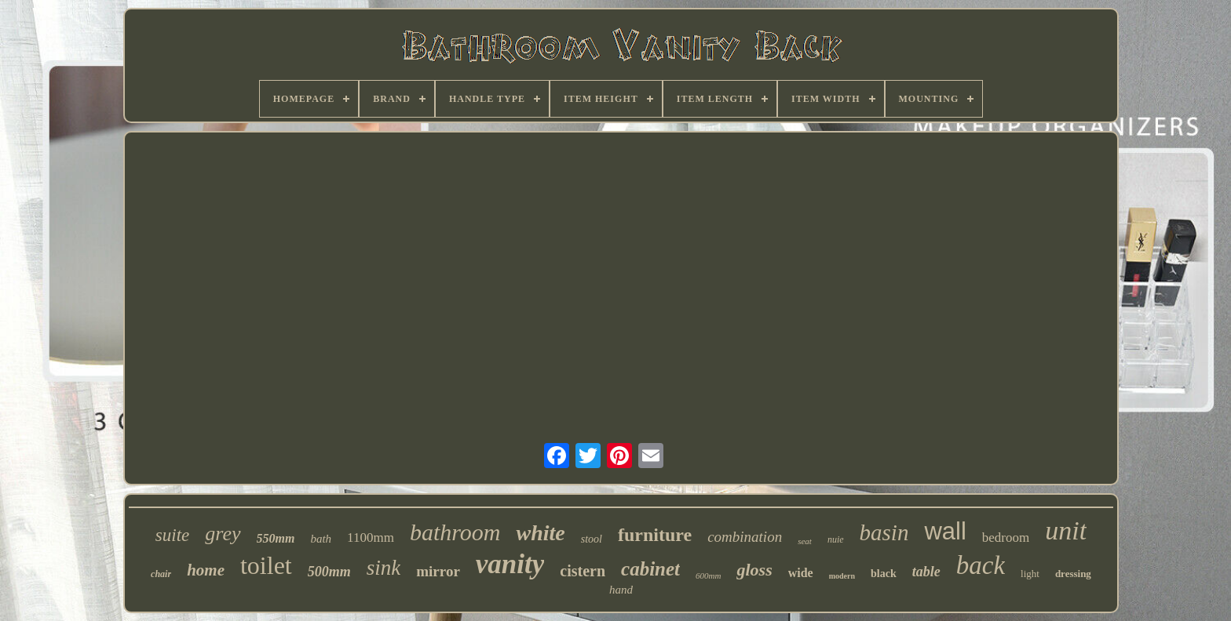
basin (884, 532)
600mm (708, 575)
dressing (1073, 573)
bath (320, 538)
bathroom (455, 532)
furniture (655, 535)
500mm (329, 571)
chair (161, 573)
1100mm (370, 537)
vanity (510, 564)
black (884, 573)
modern (842, 576)
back (980, 565)
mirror (438, 571)
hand (621, 589)
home (206, 570)
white (540, 533)
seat (805, 541)
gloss (754, 569)
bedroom (1005, 537)
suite (172, 535)
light (1030, 573)
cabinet (650, 568)
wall (945, 531)
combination (744, 536)
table (926, 571)
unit (1066, 530)
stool (591, 539)
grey (222, 533)
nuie (835, 539)
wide (800, 572)
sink (384, 567)
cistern (582, 570)
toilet (266, 565)
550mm (276, 538)
